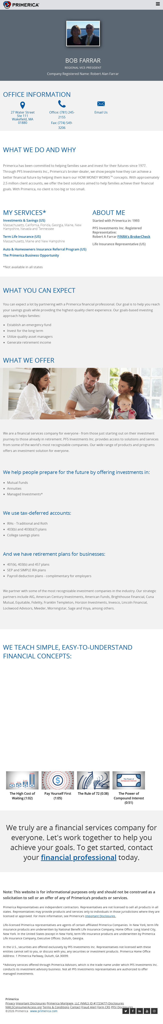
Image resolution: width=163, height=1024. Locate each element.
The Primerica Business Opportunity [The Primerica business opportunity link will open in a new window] (31, 255)
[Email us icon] (101, 106)
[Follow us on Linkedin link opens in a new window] (139, 1011)
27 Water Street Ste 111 (23, 117)
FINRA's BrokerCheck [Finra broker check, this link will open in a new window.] (133, 236)
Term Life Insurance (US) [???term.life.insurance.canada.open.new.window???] (22, 236)
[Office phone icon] (62, 106)
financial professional (79, 857)
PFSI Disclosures (122, 1007)
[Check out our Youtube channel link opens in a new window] (147, 1011)
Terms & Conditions (56, 1007)
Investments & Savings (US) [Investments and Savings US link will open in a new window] (24, 220)
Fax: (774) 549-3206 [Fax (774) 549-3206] (62, 125)
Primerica (27, 5)
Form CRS (103, 1007)
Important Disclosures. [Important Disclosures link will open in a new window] (100, 916)
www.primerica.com (43, 1011)
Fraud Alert (89, 1007)
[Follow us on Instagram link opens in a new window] (154, 1011)
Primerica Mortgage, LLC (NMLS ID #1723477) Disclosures (85, 1003)
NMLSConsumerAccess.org (23, 1007)
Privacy (10, 1003)
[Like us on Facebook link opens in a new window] (133, 1011)
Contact (75, 1007)
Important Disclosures (31, 1003)
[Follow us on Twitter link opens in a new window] (125, 1011)
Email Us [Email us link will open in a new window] (101, 112)
